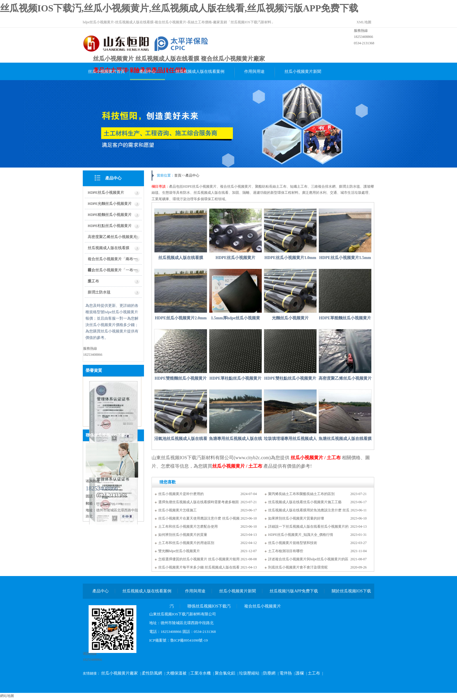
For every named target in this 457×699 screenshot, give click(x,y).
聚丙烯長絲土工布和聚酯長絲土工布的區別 (301, 494)
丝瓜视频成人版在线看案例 (199, 71)
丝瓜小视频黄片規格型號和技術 (292, 543)
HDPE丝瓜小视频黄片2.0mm (181, 318)
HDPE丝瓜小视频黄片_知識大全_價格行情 (300, 535)
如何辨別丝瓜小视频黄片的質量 (182, 535)
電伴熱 (286, 673)
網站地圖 (7, 696)
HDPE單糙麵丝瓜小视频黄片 (345, 318)
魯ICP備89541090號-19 (189, 640)
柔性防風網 (152, 673)
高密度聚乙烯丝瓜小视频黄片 (112, 237)
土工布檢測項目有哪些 (285, 551)
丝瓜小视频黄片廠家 (119, 673)
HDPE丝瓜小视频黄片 (106, 192)
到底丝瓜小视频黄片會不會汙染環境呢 (298, 567)
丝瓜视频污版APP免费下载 (294, 591)
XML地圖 (363, 22)
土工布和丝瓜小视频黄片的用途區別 (186, 543)
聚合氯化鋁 (225, 673)
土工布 (93, 281)
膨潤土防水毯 (99, 292)
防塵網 (269, 673)
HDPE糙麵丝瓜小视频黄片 (110, 214)
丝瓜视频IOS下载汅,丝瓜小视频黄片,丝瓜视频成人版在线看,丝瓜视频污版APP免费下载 (179, 8)
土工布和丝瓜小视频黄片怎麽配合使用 (188, 526)
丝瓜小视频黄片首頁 (106, 71)
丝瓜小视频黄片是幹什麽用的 (181, 494)
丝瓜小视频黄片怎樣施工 (177, 510)
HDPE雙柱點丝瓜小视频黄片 (290, 378)
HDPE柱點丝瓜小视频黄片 (110, 225)
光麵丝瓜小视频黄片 (290, 318)
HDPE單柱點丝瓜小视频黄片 (236, 378)
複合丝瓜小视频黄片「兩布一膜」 (112, 261)
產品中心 (147, 71)
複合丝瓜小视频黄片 (262, 606)
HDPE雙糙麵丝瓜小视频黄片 (181, 378)
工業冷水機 (200, 673)
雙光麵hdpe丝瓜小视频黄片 (179, 551)
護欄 (300, 673)
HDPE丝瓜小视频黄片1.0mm (290, 258)
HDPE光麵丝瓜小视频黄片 (110, 203)
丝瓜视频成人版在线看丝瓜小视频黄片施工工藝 (305, 502)
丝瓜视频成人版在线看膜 (108, 248)
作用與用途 (254, 71)
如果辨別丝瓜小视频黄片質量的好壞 (296, 518)
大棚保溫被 (176, 673)
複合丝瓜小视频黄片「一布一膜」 (112, 272)
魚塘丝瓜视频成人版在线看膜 (345, 438)
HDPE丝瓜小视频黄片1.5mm (345, 258)
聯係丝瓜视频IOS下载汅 (107, 435)
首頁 (177, 175)
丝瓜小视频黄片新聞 (302, 71)
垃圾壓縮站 (249, 673)
